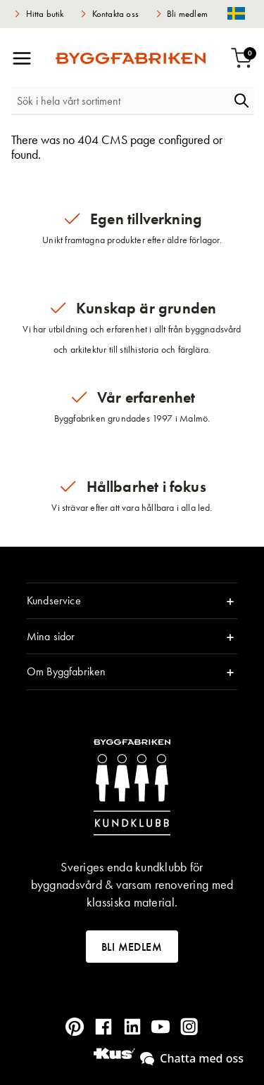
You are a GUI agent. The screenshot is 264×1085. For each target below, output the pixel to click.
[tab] (132, 601)
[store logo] (131, 58)
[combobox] (120, 100)
